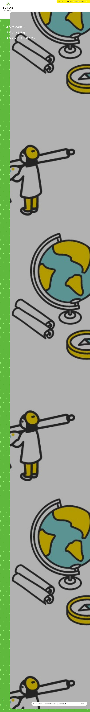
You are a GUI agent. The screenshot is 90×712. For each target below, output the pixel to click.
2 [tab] (15, 705)
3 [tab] (17, 705)
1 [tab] (13, 705)
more (82, 703)
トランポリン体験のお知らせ (59, 703)
